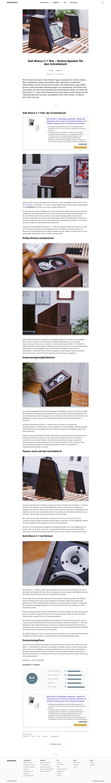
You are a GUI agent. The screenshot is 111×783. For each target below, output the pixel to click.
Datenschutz (76, 762)
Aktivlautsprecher (28, 762)
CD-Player (59, 762)
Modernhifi (12, 2)
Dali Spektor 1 (29, 205)
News (58, 767)
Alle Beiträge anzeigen (55, 744)
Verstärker (59, 775)
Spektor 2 (41, 205)
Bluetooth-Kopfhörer (45, 762)
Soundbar (26, 769)
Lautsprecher (45, 2)
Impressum (76, 764)
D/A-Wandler (60, 764)
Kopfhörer (57, 2)
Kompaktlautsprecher (29, 767)
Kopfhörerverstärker (45, 767)
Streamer (59, 773)
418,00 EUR (40, 660)
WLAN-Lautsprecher (29, 775)
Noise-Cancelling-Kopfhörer (47, 769)
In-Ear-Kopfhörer (44, 764)
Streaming (74, 2)
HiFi (66, 2)
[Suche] (102, 2)
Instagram (92, 764)
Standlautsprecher (28, 771)
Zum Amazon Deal (81, 147)
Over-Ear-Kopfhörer (45, 771)
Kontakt (75, 767)
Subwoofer (26, 773)
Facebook (92, 762)
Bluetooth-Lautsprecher (30, 764)
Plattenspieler (60, 771)
